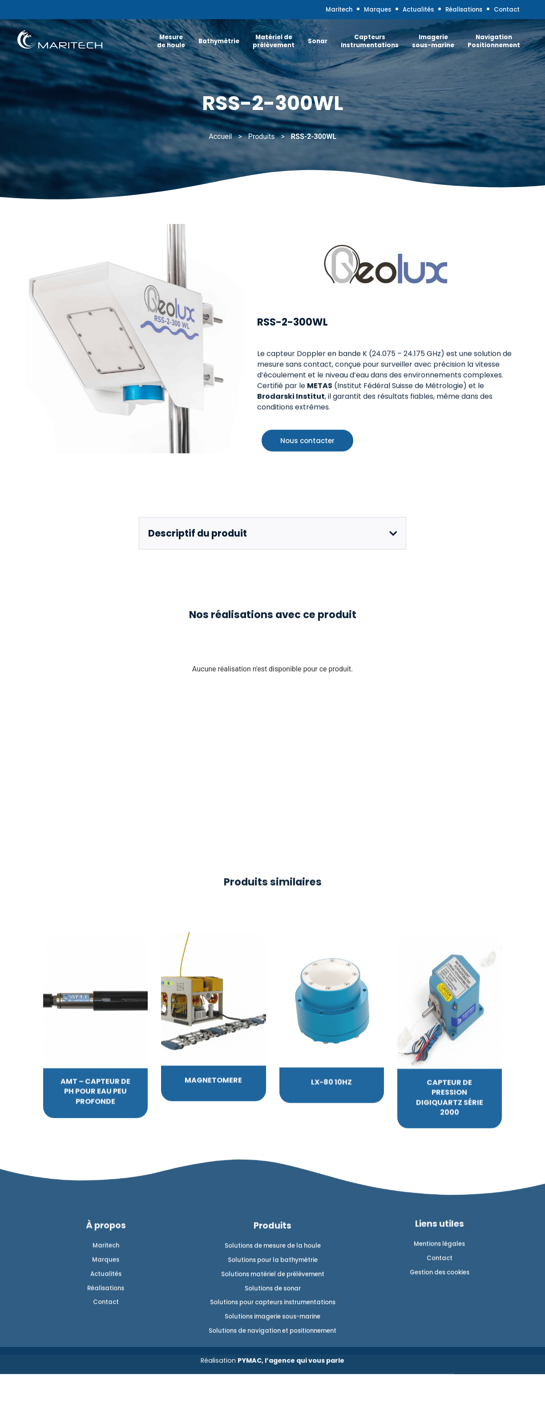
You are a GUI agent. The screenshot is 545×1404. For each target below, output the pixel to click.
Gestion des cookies (439, 1382)
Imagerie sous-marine (418, 45)
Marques (345, 11)
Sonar (302, 45)
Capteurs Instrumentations (355, 45)
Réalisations (446, 11)
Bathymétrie (203, 45)
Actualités (393, 11)
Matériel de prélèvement (258, 45)
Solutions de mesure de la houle (273, 1377)
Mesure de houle (156, 45)
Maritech (300, 11)
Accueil (220, 136)
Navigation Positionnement (478, 45)
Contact (497, 11)
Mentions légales (439, 1350)
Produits (261, 136)
